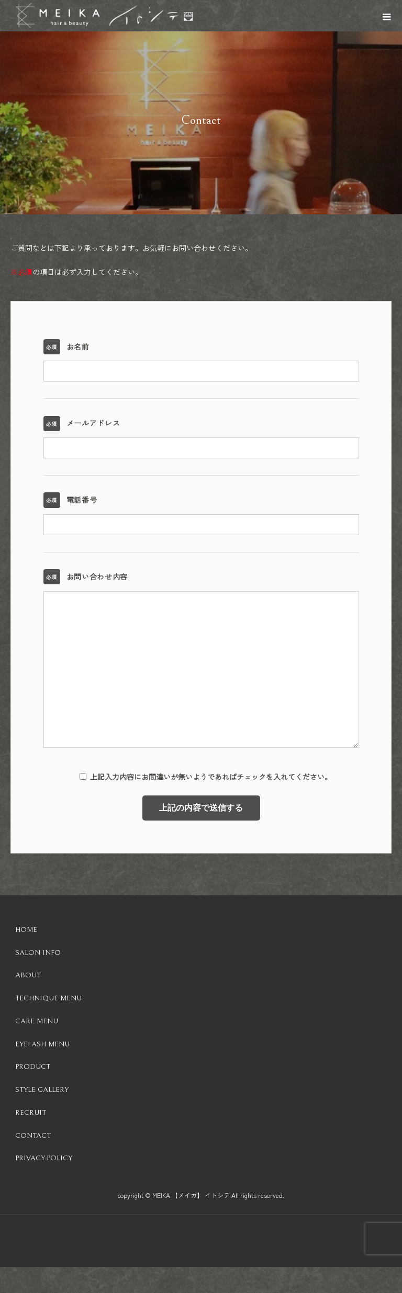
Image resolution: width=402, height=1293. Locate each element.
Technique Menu (48, 998)
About (28, 975)
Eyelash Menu (42, 1044)
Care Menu (36, 1021)
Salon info (38, 953)
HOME (26, 930)
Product (32, 1067)
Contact (33, 1136)
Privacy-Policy (43, 1158)
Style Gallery (42, 1090)
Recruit (30, 1113)
